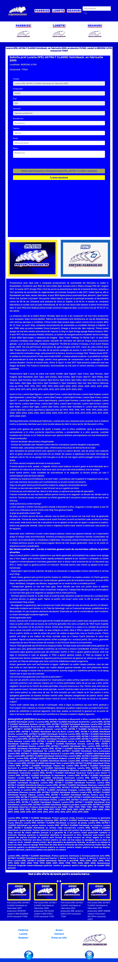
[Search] (97, 8)
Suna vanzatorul (59, 177)
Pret (15, 99)
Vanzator (17, 109)
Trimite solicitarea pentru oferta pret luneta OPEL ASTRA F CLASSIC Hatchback (59, 171)
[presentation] (30, 164)
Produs (16, 79)
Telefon (16, 128)
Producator (18, 89)
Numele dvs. (18, 118)
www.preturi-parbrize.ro (22, 719)
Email (15, 138)
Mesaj (15, 148)
